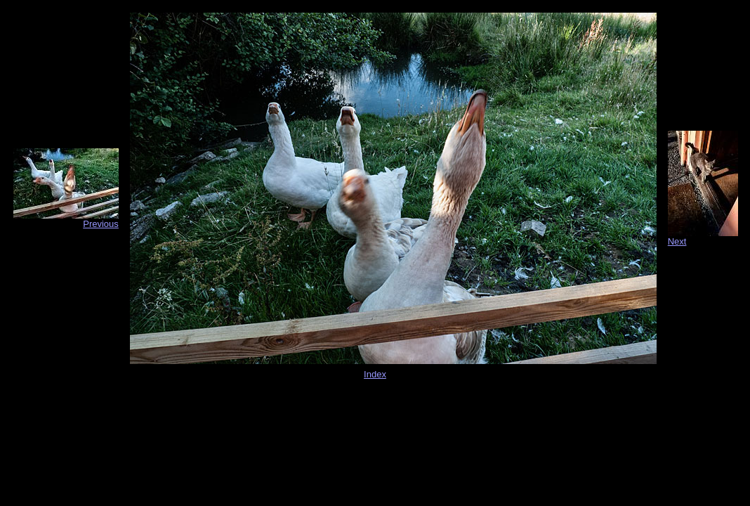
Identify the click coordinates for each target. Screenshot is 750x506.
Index (375, 374)
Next (677, 241)
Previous (101, 224)
